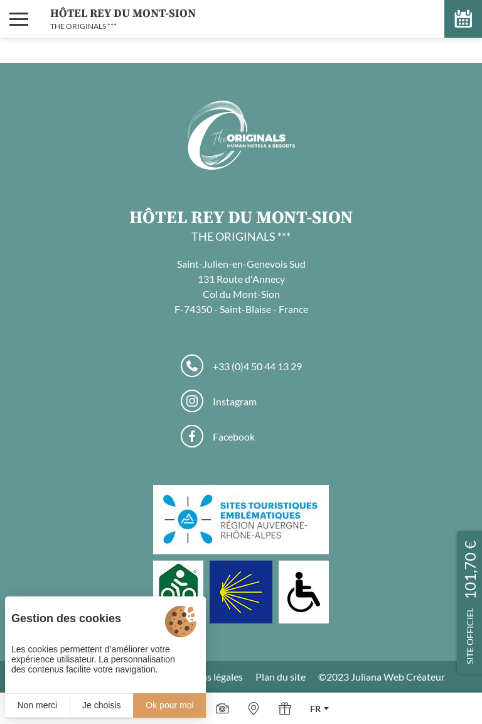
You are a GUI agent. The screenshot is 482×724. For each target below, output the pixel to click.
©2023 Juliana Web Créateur (381, 677)
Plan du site (280, 677)
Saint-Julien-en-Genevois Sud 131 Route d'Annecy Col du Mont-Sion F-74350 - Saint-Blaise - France (241, 286)
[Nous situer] (253, 708)
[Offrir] (285, 708)
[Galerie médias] (222, 708)
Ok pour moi (169, 705)
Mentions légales (206, 677)
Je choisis (101, 705)
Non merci (37, 705)
